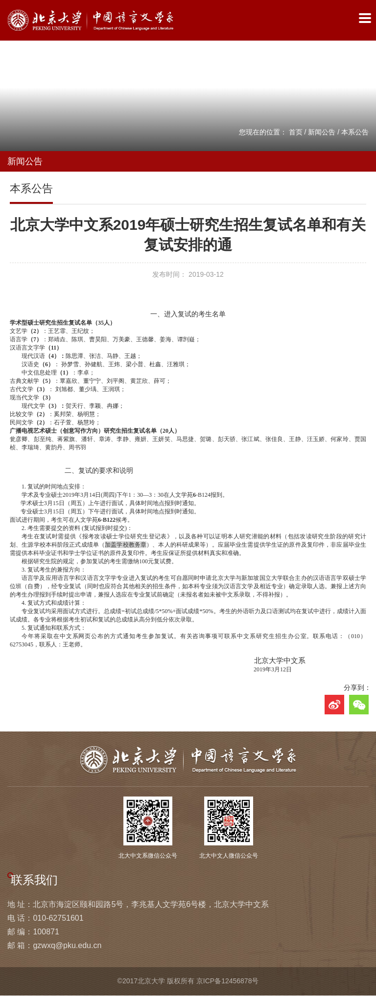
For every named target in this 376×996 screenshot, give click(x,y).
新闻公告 (321, 132)
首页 (296, 132)
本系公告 (355, 132)
